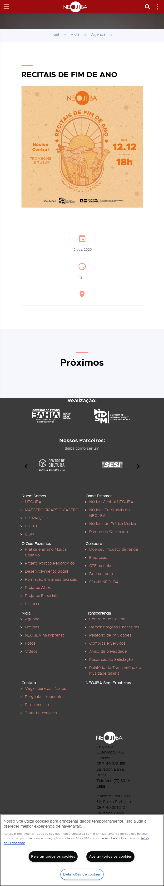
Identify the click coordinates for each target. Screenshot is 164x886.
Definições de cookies (82, 874)
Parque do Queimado (108, 532)
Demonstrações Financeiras (114, 627)
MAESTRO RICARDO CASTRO (52, 510)
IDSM (29, 534)
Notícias (32, 627)
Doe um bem (101, 573)
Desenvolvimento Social (46, 571)
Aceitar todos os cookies (110, 856)
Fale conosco (37, 705)
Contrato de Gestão (107, 619)
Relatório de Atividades (110, 635)
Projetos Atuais (38, 587)
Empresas (98, 557)
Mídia (75, 34)
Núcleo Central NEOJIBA (111, 501)
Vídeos (31, 651)
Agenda (98, 34)
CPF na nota (100, 565)
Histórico (32, 603)
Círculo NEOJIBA (104, 582)
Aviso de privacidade (108, 651)
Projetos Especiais (41, 595)
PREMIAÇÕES (37, 518)
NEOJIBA (33, 501)
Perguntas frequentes (45, 696)
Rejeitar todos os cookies (53, 856)
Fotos (30, 643)
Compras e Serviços (107, 643)
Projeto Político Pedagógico (50, 563)
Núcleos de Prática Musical (113, 523)
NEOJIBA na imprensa (45, 635)
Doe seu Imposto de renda (113, 549)
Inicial (54, 34)
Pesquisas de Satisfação (111, 659)
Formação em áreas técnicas (51, 579)
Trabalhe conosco (41, 713)
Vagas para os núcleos (45, 688)
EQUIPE (32, 526)
